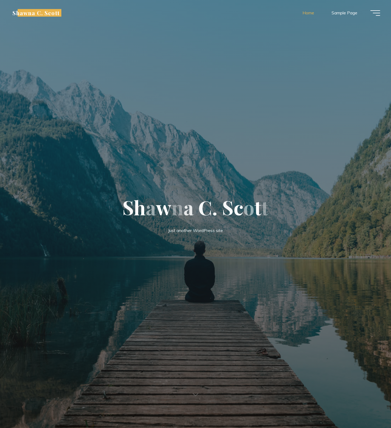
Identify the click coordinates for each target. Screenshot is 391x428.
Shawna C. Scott (36, 13)
